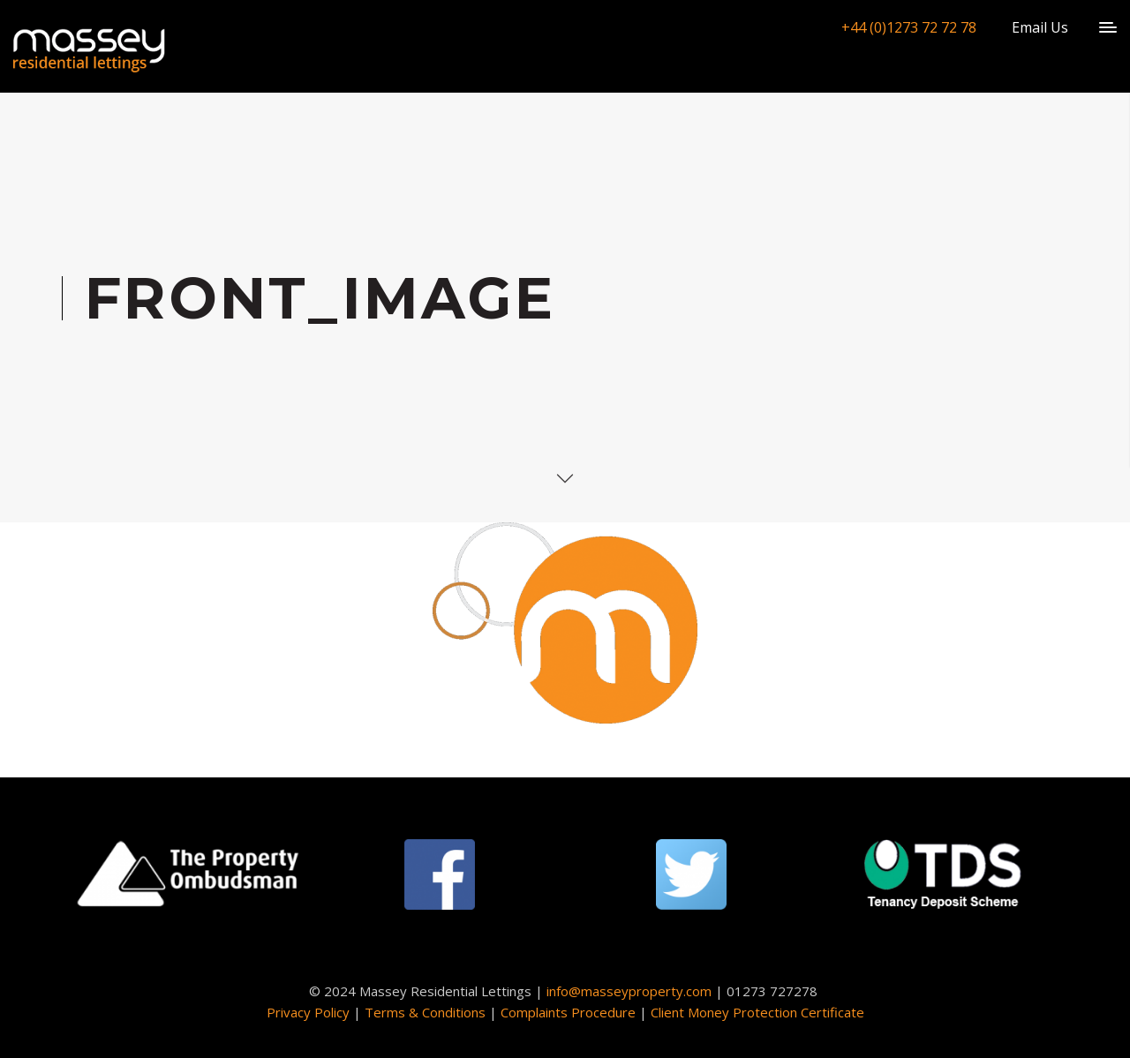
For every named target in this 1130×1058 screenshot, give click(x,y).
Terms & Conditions (425, 1012)
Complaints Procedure (568, 1012)
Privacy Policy (308, 1012)
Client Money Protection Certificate (757, 1012)
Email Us (1040, 27)
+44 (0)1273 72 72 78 (908, 27)
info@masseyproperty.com (629, 991)
